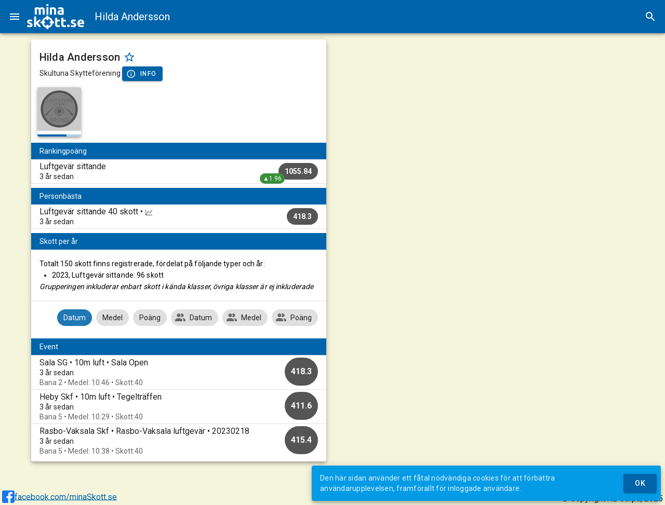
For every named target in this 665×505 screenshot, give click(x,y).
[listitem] (179, 171)
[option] (179, 372)
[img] (55, 16)
